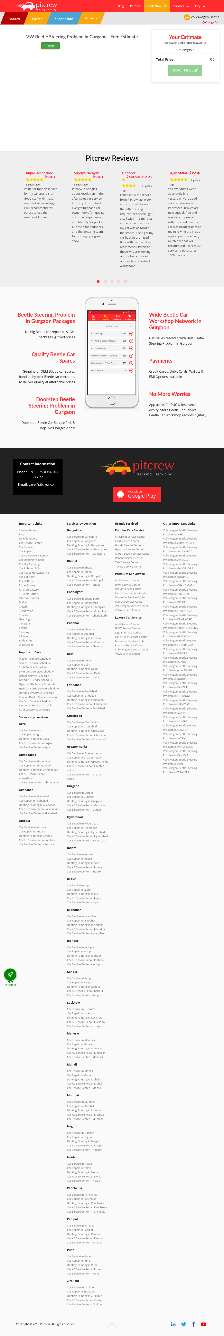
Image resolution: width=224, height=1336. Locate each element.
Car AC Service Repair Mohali (85, 1083)
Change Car (211, 22)
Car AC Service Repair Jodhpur (85, 960)
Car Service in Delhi (79, 660)
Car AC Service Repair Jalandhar (86, 929)
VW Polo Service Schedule (35, 701)
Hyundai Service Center (129, 549)
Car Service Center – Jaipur (83, 902)
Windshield (26, 645)
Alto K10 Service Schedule (35, 663)
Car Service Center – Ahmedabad (39, 782)
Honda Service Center (128, 545)
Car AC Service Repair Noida (84, 1176)
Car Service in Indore (80, 854)
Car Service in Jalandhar (81, 916)
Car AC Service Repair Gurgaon (86, 805)
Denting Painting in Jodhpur (84, 955)
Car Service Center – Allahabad (38, 813)
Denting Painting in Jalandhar (85, 925)
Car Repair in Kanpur (80, 982)
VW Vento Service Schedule (36, 705)
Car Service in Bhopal (80, 567)
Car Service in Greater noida (84, 753)
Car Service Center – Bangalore (86, 553)
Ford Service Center (127, 541)
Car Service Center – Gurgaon (85, 809)
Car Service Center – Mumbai (85, 1119)
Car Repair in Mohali (79, 1075)
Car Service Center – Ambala (36, 844)
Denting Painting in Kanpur (83, 987)
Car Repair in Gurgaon (80, 797)
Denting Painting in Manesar (84, 1048)
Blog (121, 6)
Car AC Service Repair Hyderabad (87, 836)
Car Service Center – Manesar (85, 1057)
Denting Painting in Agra (34, 739)
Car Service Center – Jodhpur (84, 964)
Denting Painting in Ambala (36, 836)
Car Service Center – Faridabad (86, 708)
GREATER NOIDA (140, 176)
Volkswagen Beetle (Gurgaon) (185, 42)
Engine (23, 628)
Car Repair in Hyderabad (82, 828)
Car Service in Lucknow (81, 1009)
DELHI (51, 176)
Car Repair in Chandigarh (82, 603)
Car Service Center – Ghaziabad (86, 739)
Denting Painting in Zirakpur (84, 1296)
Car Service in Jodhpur (80, 947)
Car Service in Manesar (81, 1040)
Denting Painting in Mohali (83, 1079)
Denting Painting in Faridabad (85, 700)
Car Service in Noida (79, 1163)
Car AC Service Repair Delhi (84, 673)
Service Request (29, 530)
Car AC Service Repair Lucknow (86, 1022)
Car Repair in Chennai (80, 634)
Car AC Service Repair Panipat (85, 1238)
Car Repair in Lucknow (81, 1013)
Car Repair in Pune (78, 1260)
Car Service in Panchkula (82, 1194)
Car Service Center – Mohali (84, 1088)
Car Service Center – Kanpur (84, 995)
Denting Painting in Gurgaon (84, 801)
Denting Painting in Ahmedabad (38, 770)
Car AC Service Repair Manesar (86, 1053)
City (200, 6)
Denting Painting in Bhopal (83, 576)
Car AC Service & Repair (33, 555)
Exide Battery (27, 585)
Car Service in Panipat (80, 1225)
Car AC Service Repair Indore (84, 867)
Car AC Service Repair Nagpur (85, 1145)
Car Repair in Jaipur (79, 889)
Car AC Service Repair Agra (35, 743)
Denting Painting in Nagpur (84, 1141)
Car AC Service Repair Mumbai (85, 1114)
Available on (136, 494)
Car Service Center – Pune (83, 1273)
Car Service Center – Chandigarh (87, 615)
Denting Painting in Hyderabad (86, 832)
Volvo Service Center (127, 610)
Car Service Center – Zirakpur (85, 1304)
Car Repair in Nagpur (80, 1137)
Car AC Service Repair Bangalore (87, 549)
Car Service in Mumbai (81, 1102)
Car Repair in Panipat (80, 1230)
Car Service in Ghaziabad (82, 722)
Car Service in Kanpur (80, 978)
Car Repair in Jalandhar (81, 920)
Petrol (51, 46)
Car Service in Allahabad (34, 796)
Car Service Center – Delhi (83, 677)
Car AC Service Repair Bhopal (85, 580)
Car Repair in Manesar (80, 1044)
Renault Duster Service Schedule (39, 697)
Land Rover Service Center (131, 593)
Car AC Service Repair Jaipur (84, 898)
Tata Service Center (127, 562)
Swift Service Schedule (32, 667)
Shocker (24, 615)
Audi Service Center (127, 580)
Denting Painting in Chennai (84, 638)
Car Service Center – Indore (84, 871)
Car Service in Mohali (80, 1071)
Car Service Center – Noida (83, 1180)
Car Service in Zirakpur (81, 1287)
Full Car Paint (27, 577)
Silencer (24, 636)
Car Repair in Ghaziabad (82, 726)
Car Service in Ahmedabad (35, 761)
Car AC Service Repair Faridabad (87, 704)
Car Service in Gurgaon (81, 792)
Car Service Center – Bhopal (84, 584)
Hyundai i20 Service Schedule (37, 684)
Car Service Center (30, 543)
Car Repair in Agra (30, 734)
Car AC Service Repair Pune (84, 1269)
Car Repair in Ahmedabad (35, 765)
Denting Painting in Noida (83, 1172)
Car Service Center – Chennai (85, 646)
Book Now (157, 6)
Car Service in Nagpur (80, 1133)
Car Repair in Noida (79, 1168)
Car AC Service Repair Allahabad (38, 809)
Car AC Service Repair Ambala (37, 840)
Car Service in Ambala (32, 827)
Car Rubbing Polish (30, 568)
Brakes (23, 602)
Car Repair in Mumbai (80, 1106)
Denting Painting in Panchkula (85, 1203)
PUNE (196, 172)
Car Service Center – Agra (34, 747)
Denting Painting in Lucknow (84, 1017)
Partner (135, 6)
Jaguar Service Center (128, 589)
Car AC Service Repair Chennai (85, 642)
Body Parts (25, 640)
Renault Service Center (129, 558)
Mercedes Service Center (130, 597)
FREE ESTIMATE (10, 983)
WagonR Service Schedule (35, 658)
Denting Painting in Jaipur (83, 894)
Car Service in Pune (79, 1256)
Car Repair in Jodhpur (80, 951)
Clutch (23, 606)
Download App (28, 538)
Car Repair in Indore (79, 858)
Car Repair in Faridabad (81, 695)
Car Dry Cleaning (29, 564)
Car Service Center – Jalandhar (85, 933)
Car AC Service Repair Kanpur (85, 991)
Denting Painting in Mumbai (84, 1110)
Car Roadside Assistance (34, 572)
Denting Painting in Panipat (84, 1234)
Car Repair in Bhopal (79, 572)
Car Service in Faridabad (82, 691)
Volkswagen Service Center (131, 606)
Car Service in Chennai (81, 629)
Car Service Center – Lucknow (85, 1026)
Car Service (26, 547)
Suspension (26, 611)
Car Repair (25, 551)
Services (181, 6)
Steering (24, 632)
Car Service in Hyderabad (82, 823)
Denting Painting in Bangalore (85, 545)
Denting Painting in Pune (82, 1265)
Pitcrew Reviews (111, 157)
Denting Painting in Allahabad (37, 805)
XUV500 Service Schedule (34, 710)
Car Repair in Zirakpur (80, 1291)
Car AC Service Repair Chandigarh (88, 611)
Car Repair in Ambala (32, 831)
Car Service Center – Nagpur (84, 1150)
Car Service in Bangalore (82, 536)
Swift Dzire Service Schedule (36, 671)
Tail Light (24, 623)
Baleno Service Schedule (34, 676)
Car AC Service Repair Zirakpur (86, 1300)
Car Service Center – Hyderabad (86, 840)
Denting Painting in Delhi (82, 669)
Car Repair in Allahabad (33, 800)
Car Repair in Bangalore (81, 541)
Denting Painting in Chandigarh (86, 607)
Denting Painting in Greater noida (87, 761)
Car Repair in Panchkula (81, 1199)
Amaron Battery (29, 589)
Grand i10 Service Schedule (36, 680)
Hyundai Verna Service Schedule (39, 688)
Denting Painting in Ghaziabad (85, 731)
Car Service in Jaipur (79, 885)
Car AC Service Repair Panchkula (87, 1207)
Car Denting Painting (31, 560)
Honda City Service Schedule (36, 693)
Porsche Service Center (129, 601)
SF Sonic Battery (29, 594)
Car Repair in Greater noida (84, 757)
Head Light (25, 619)
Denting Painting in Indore (83, 863)
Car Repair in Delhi (78, 664)
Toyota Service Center (128, 566)
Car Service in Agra (30, 730)
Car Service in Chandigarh (83, 598)
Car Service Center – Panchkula (86, 1211)
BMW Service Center (127, 584)
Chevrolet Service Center (130, 536)
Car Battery (26, 581)
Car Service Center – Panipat (84, 1242)
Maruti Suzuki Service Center (132, 553)
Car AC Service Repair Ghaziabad (87, 735)
